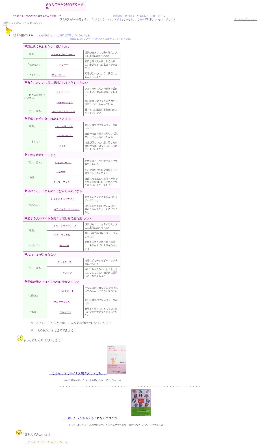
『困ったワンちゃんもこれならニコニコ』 (91, 418)
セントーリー (64, 92)
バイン (62, 146)
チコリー (62, 64)
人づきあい (142, 16)
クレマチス (65, 312)
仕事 (152, 16)
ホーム (162, 16)
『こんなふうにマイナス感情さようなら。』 (78, 373)
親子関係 (129, 16)
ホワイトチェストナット (67, 209)
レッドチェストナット (63, 111)
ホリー (61, 171)
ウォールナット (65, 102)
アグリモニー (59, 75)
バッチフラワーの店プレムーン (46, 442)
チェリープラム (60, 182)
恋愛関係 (117, 16)
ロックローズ (64, 262)
